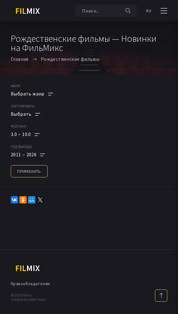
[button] (32, 134)
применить (29, 171)
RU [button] (148, 11)
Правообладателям (30, 283)
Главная (20, 59)
